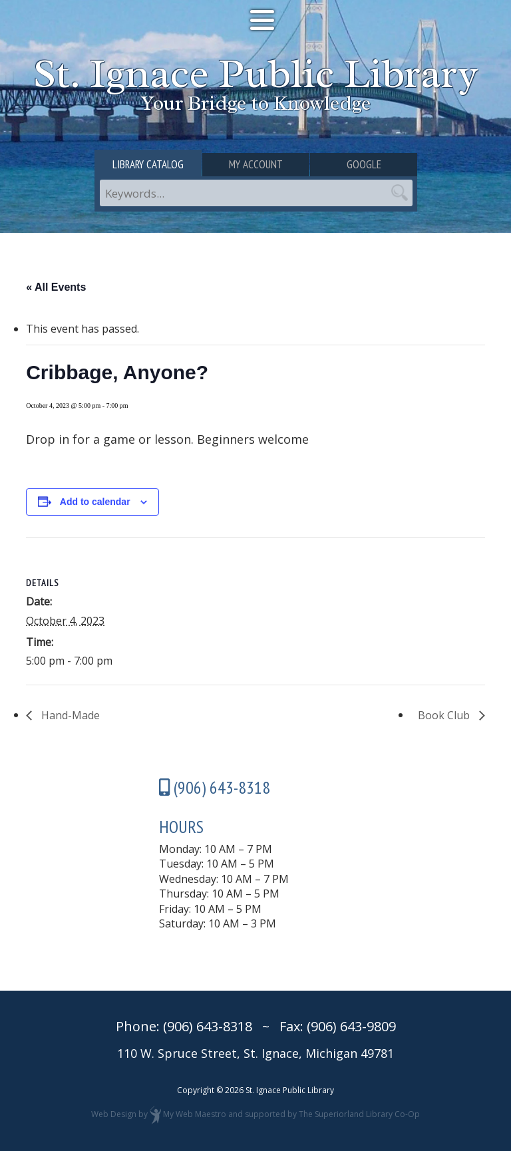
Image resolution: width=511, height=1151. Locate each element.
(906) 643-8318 (207, 1026)
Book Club (445, 715)
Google (364, 164)
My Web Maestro (194, 1114)
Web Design (113, 1114)
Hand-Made (69, 715)
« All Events (56, 287)
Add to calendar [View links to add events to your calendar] (95, 501)
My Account (256, 164)
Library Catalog (148, 164)
